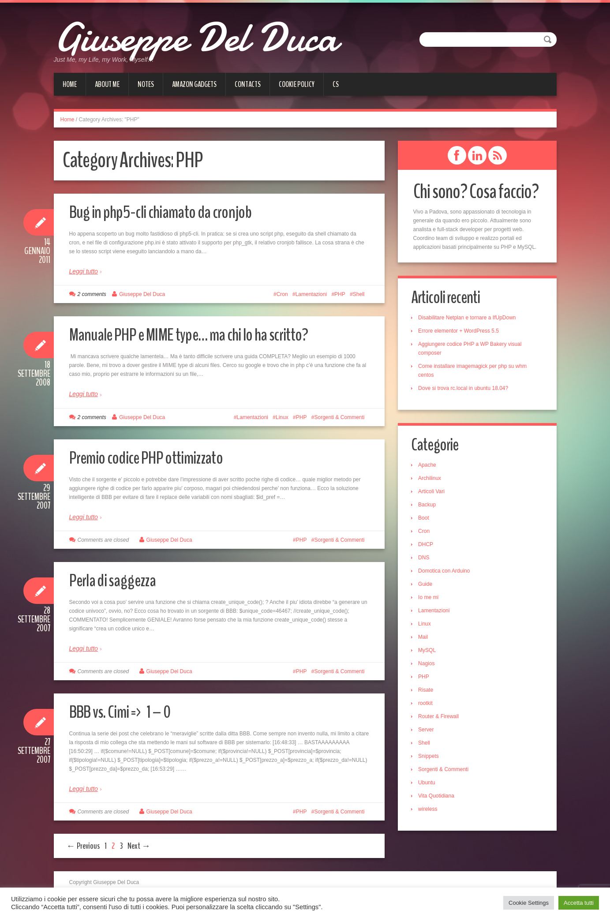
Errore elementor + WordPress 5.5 (460, 331)
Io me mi (430, 599)
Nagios (428, 665)
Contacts (248, 84)
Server (428, 731)
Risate (427, 691)
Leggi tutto (83, 271)
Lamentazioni (311, 294)
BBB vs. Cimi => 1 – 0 (126, 711)
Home (70, 84)
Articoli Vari (433, 493)
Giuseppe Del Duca (219, 35)
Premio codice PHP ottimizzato (154, 457)
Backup (429, 506)
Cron (282, 294)
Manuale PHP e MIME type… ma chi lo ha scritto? (202, 334)
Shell (359, 294)
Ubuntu (429, 784)
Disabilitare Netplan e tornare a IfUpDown (469, 318)
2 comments (92, 294)
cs (336, 84)
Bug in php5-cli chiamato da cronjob (169, 211)
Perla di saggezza (117, 579)
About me (107, 84)
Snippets (430, 757)
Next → (138, 846)
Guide (427, 585)
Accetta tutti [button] (579, 902)
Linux (282, 417)
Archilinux (431, 479)
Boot (425, 519)
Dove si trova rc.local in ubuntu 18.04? (465, 389)
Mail (425, 638)
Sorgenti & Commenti (339, 417)
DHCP (427, 546)
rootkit (427, 704)
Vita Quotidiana (438, 797)
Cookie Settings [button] (529, 902)
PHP (339, 294)
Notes (146, 84)
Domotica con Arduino (446, 572)
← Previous (83, 846)
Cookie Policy (296, 84)
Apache (429, 466)
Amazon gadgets (194, 84)
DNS (425, 559)
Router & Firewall (440, 718)
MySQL (429, 651)
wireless (429, 810)
